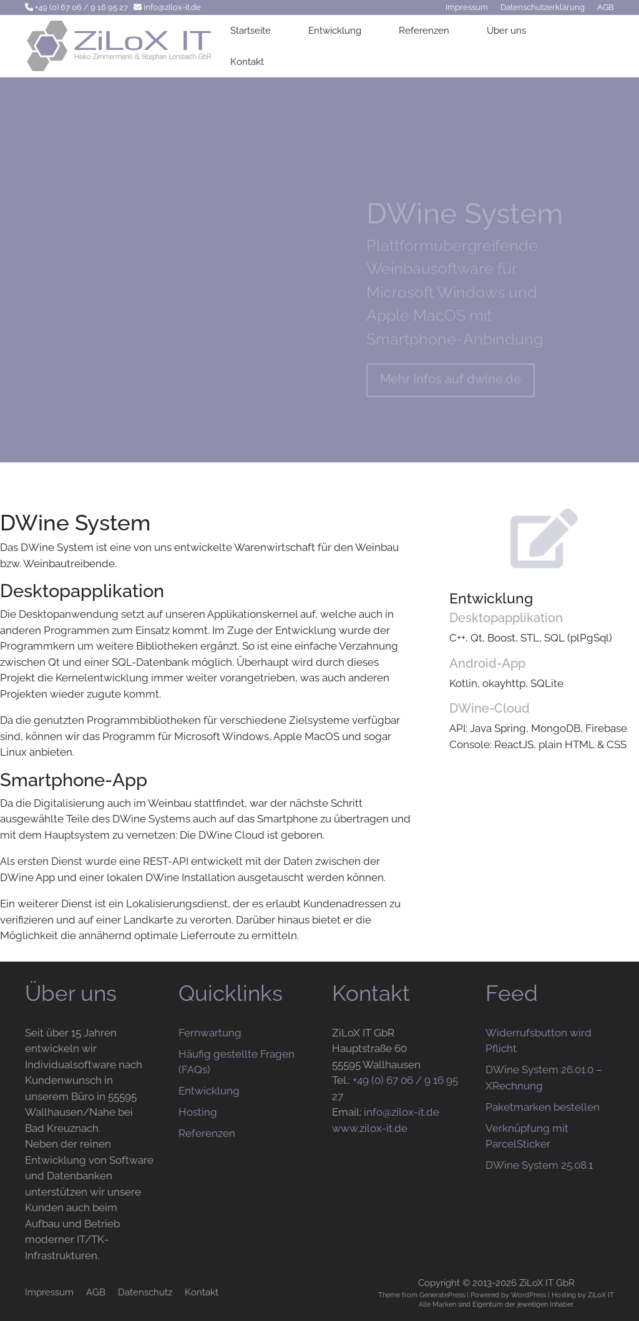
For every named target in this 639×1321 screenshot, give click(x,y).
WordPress (528, 1295)
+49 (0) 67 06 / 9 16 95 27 (81, 7)
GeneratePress (442, 1295)
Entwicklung (334, 30)
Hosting (197, 1112)
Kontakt (247, 61)
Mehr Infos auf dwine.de (450, 388)
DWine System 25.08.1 (539, 1165)
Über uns (506, 30)
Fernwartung (209, 1032)
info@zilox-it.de (172, 7)
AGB (605, 7)
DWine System (464, 223)
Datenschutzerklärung (542, 7)
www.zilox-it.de (369, 1128)
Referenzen (424, 30)
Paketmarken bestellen (542, 1107)
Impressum (467, 7)
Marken (444, 1304)
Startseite (250, 30)
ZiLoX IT (601, 1295)
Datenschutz (145, 1292)
